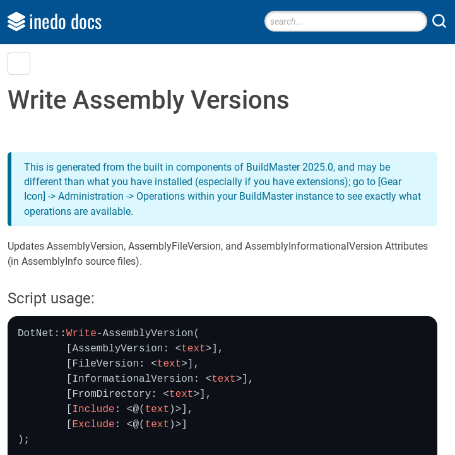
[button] (19, 63)
